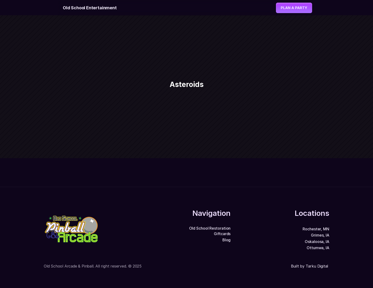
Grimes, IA (320, 235)
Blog (226, 239)
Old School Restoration (210, 228)
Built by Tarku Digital (310, 266)
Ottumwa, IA (318, 247)
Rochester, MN (316, 229)
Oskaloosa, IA (317, 241)
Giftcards (222, 233)
